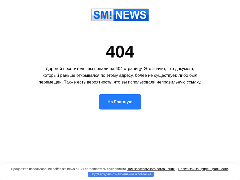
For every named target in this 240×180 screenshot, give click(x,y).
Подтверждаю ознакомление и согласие (120, 174)
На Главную (120, 102)
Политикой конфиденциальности (203, 169)
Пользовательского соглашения (151, 169)
